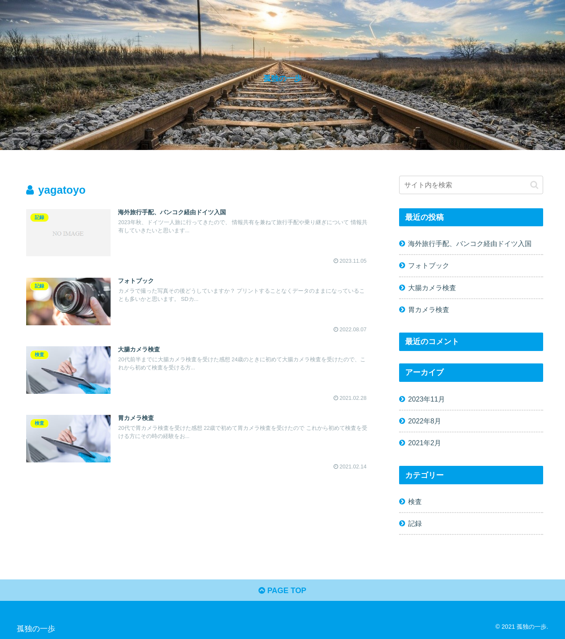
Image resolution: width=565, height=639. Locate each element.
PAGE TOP (282, 590)
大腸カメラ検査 (432, 287)
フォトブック (428, 265)
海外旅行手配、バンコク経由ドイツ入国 (470, 243)
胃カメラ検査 (428, 309)
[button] (534, 185)
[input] (471, 185)
